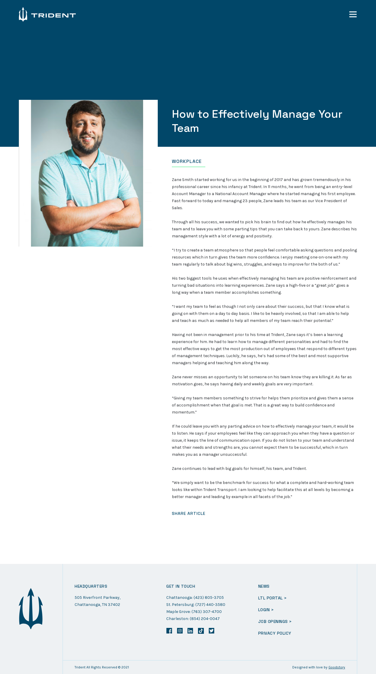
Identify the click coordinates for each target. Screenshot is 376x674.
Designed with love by (318, 667)
